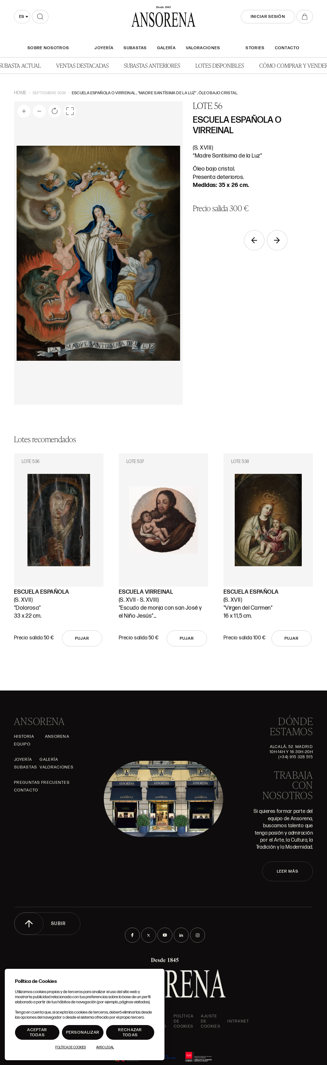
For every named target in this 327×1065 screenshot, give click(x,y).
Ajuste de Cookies (210, 1021)
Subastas (135, 47)
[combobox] (22, 16)
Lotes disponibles (219, 65)
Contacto (287, 47)
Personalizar (83, 1032)
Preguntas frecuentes (42, 782)
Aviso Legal (105, 1047)
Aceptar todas (37, 1032)
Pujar (82, 638)
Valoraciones (203, 47)
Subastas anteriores (152, 65)
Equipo (22, 744)
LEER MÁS (287, 871)
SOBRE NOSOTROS (48, 47)
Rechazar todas (130, 1032)
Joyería (104, 47)
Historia (24, 736)
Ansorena (57, 736)
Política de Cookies (70, 1047)
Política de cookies (184, 1021)
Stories (255, 47)
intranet (238, 1021)
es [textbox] (21, 16)
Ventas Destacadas (82, 65)
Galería (166, 47)
